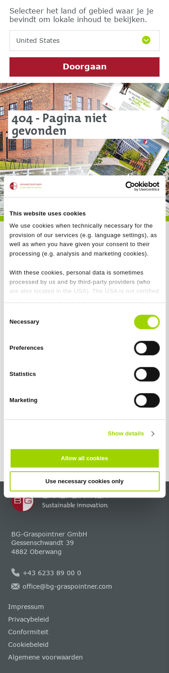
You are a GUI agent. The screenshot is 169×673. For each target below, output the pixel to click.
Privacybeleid (28, 619)
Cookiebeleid (28, 644)
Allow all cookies (84, 458)
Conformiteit (28, 632)
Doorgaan (85, 66)
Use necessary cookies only (84, 481)
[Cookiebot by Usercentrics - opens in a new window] (121, 186)
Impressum (26, 606)
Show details (126, 433)
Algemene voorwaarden (45, 657)
